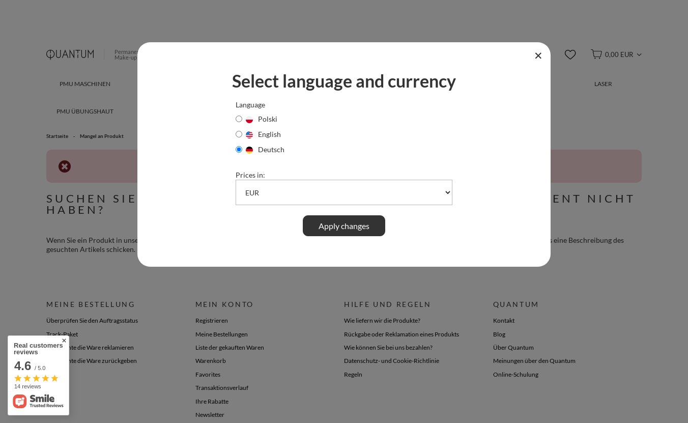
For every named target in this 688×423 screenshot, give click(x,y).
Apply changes (344, 226)
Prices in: (250, 175)
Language (250, 104)
